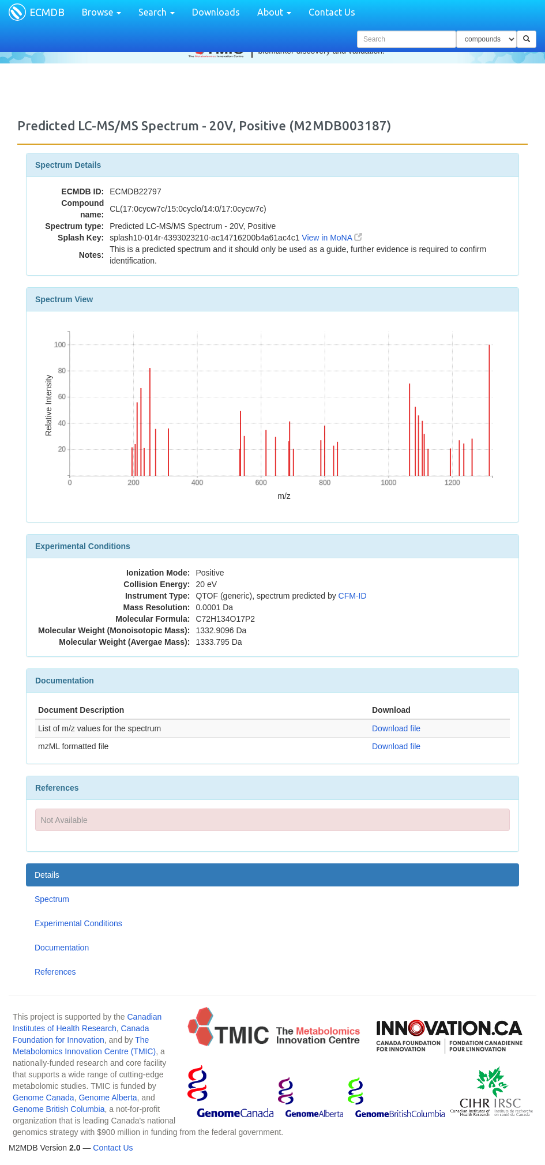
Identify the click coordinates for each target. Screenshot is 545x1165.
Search (156, 12)
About (274, 12)
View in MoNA (332, 237)
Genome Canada (43, 1097)
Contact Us (332, 12)
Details (47, 875)
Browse (101, 12)
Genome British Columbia (59, 1109)
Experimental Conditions (78, 923)
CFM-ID (353, 595)
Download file (396, 728)
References (55, 971)
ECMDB (47, 12)
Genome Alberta (107, 1097)
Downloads (216, 12)
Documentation (62, 947)
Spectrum (52, 899)
